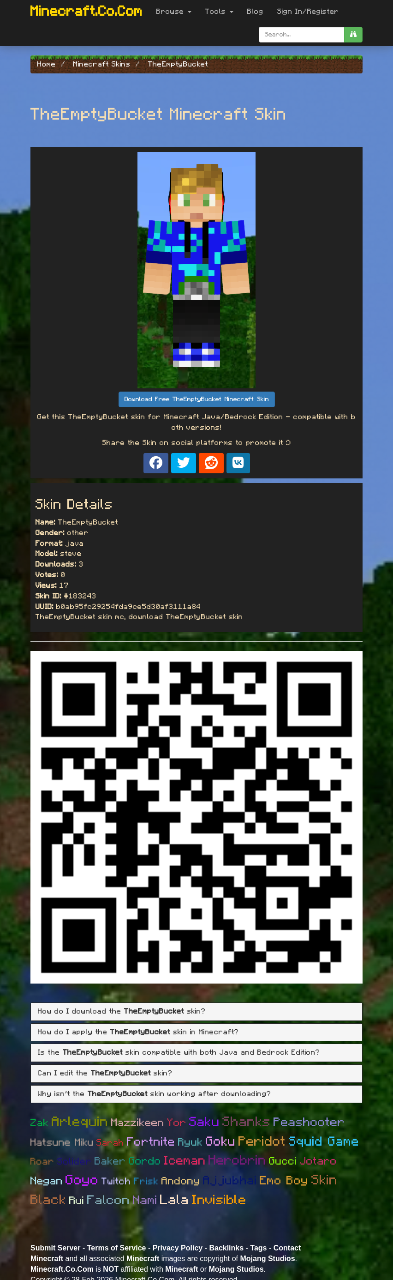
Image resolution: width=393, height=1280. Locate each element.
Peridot (262, 1141)
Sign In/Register (308, 11)
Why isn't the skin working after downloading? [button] (154, 1094)
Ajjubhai (230, 1181)
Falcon (108, 1200)
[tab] (196, 1011)
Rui (76, 1201)
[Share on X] (183, 463)
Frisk (146, 1181)
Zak (39, 1123)
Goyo (82, 1180)
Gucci (283, 1161)
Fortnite (151, 1142)
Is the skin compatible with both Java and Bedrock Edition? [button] (179, 1052)
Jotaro (318, 1161)
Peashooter (309, 1122)
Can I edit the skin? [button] (105, 1073)
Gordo (145, 1161)
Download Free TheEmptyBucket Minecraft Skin (197, 399)
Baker (110, 1161)
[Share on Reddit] (211, 463)
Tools (219, 11)
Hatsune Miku (62, 1142)
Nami (145, 1200)
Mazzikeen (137, 1123)
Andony (180, 1181)
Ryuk (190, 1142)
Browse (173, 11)
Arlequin (80, 1122)
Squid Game (324, 1141)
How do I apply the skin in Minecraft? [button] (138, 1032)
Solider (74, 1161)
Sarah (110, 1142)
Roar (42, 1161)
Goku (221, 1141)
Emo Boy (284, 1181)
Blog (255, 11)
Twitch (116, 1181)
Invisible (219, 1200)
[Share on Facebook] (155, 463)
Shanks (246, 1122)
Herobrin (237, 1160)
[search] (353, 34)
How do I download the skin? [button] (122, 1011)
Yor (176, 1123)
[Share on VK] (238, 463)
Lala (174, 1200)
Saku (204, 1122)
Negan (46, 1181)
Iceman (185, 1160)
